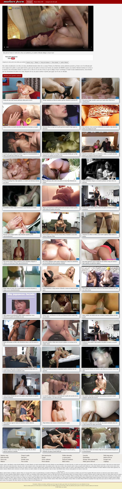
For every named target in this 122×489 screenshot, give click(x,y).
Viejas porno (99, 474)
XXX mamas (94, 473)
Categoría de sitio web (51, 2)
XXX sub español (11, 475)
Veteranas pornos (106, 473)
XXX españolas (66, 474)
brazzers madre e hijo (4, 464)
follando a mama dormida (15, 464)
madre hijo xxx (103, 466)
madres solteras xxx (25, 469)
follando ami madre (46, 464)
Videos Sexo (33, 477)
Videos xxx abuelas (77, 478)
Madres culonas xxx (9, 478)
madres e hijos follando (76, 467)
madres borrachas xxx (19, 467)
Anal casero (101, 478)
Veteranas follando (4, 475)
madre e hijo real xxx (56, 466)
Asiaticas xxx (18, 475)
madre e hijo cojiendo (46, 466)
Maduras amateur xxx (18, 478)
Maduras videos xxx (48, 474)
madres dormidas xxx (57, 467)
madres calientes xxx (29, 467)
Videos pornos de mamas (116, 474)
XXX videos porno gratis (58, 474)
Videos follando (40, 474)
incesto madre (83, 464)
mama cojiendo (42, 469)
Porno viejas (96, 478)
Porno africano (25, 480)
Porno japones (9, 480)
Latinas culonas (117, 475)
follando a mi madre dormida (36, 464)
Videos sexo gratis (80, 473)
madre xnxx (2, 467)
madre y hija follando (9, 467)
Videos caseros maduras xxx (16, 477)
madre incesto (110, 466)
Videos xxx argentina (83, 474)
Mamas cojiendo (3, 473)
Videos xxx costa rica (65, 473)
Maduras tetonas (68, 478)
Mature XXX (83, 478)
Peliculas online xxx (92, 474)
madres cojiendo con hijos (46, 467)
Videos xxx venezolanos (32, 474)
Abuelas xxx (97, 475)
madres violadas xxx (34, 469)
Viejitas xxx (26, 478)
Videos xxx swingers (66, 475)
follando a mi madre (25, 464)
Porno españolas (88, 473)
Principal (29, 2)
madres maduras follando (5, 469)
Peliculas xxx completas (5, 477)
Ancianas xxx (99, 473)
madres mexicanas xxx (16, 469)
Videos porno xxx (104, 475)
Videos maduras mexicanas (96, 477)
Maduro (37, 62)
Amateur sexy (29, 62)
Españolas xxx (111, 475)
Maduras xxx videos (61, 477)
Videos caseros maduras (42, 478)
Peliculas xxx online (4, 474)
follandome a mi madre (64, 464)
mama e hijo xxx (65, 469)
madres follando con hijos (104, 467)
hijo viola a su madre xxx (74, 464)
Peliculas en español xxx (46, 473)
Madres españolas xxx (22, 474)
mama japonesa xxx (74, 469)
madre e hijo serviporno (66, 466)
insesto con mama (112, 464)
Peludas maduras (51, 478)
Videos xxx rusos (25, 475)
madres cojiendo (37, 467)
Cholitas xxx (9, 473)
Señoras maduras (114, 473)
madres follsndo (64, 62)
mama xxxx (85, 469)
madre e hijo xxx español (77, 466)
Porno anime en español (35, 473)
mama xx (80, 469)
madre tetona (116, 466)
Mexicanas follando (33, 478)
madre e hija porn (18, 466)
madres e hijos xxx (85, 467)
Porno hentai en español (107, 477)
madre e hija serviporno (27, 466)
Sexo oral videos (54, 475)
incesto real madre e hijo (103, 464)
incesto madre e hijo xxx (92, 464)
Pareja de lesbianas (45, 62)
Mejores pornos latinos (42, 477)
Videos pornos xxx (113, 478)
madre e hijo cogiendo (37, 466)
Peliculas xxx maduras (52, 477)
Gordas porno (39, 475)
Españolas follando (13, 474)
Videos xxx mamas (13, 1)
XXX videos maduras (17, 480)
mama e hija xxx (49, 469)
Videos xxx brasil (32, 480)
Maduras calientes (16, 473)
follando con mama (55, 464)
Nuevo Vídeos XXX (38, 2)
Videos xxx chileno (107, 474)
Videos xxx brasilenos (74, 474)
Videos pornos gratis (90, 475)
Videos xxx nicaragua (25, 473)
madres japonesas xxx (115, 467)
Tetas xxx (60, 475)
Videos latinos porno (60, 478)
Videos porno (82, 475)
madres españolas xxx (94, 467)
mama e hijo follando (57, 469)
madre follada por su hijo (88, 466)
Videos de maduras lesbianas (72, 477)
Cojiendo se (2, 478)
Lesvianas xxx (73, 473)
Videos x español (32, 475)
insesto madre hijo (10, 466)
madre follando (97, 466)
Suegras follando (116, 477)
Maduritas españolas (55, 473)
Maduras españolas (75, 475)
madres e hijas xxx (66, 467)
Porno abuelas (55, 62)
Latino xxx (106, 478)
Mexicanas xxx (39, 480)
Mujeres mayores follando (84, 477)
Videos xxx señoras (27, 477)
